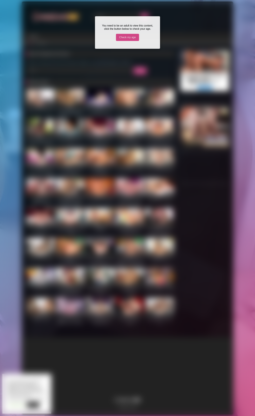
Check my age (127, 37)
